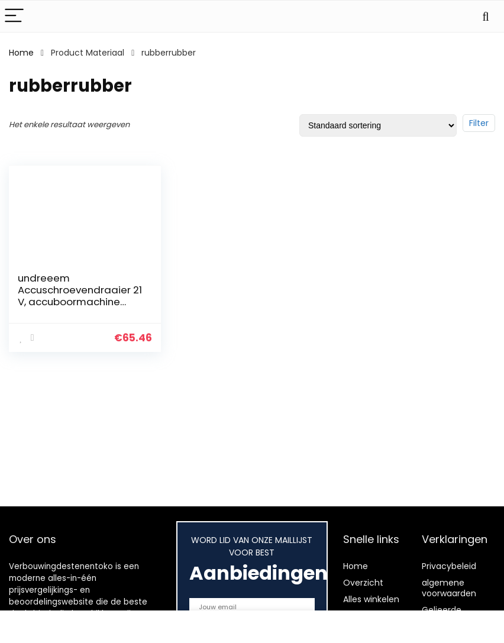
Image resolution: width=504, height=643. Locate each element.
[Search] (485, 16)
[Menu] (14, 16)
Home (21, 53)
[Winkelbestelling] (378, 125)
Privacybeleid (449, 566)
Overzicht (363, 583)
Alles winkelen (371, 599)
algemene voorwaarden (449, 588)
